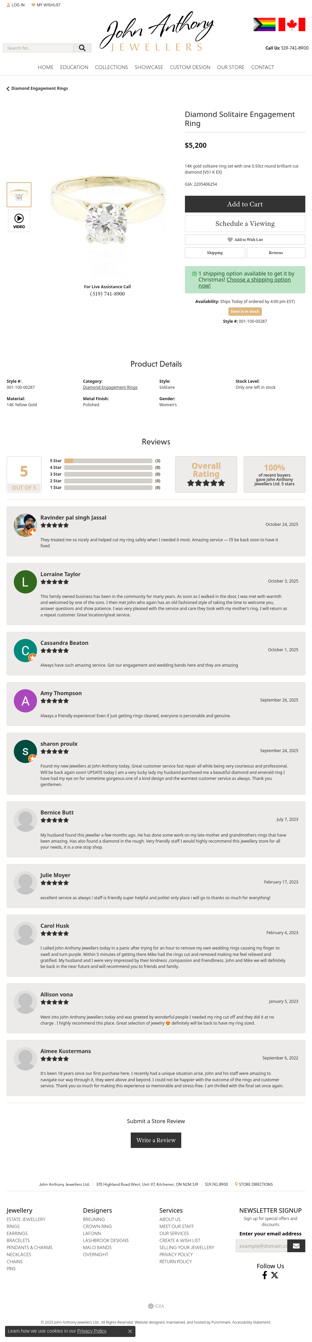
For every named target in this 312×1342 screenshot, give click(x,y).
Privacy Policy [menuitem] (176, 1254)
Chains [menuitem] (15, 1261)
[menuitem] (156, 1306)
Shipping (215, 252)
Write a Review (156, 1140)
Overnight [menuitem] (95, 1254)
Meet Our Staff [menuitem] (177, 1226)
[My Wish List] (46, 5)
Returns (276, 252)
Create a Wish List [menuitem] (180, 1240)
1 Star (56, 487)
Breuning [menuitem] (94, 1219)
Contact (262, 67)
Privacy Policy (91, 1331)
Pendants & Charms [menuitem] (30, 1247)
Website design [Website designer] (147, 1322)
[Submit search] (82, 48)
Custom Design (190, 67)
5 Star (56, 461)
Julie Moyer (55, 875)
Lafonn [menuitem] (92, 1233)
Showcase (149, 67)
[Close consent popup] (130, 1331)
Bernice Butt (57, 812)
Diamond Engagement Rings (39, 88)
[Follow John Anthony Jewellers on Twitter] (275, 1275)
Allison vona (56, 994)
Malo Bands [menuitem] (97, 1247)
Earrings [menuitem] (17, 1233)
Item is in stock (245, 311)
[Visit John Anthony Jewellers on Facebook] (264, 1275)
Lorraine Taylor (60, 574)
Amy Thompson (61, 693)
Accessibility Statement (251, 1322)
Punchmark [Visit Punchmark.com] (220, 1322)
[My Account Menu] (16, 5)
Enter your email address (270, 1233)
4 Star (56, 467)
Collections (111, 67)
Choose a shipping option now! (245, 282)
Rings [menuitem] (13, 1226)
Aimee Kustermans (65, 1051)
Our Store (230, 67)
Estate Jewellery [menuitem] (26, 1219)
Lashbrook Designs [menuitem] (106, 1240)
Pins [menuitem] (11, 1268)
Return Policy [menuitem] (176, 1261)
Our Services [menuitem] (174, 1233)
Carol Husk (54, 925)
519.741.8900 (216, 1184)
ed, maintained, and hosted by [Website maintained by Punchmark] (185, 1322)
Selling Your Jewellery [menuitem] (187, 1247)
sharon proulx (59, 743)
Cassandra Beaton (64, 643)
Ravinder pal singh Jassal (73, 517)
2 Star (56, 481)
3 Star (56, 474)
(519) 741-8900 (107, 293)
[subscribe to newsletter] (296, 1245)
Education (74, 67)
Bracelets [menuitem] (18, 1240)
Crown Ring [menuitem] (97, 1226)
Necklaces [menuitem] (19, 1254)
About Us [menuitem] (170, 1219)
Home (46, 67)
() (157, 461)
